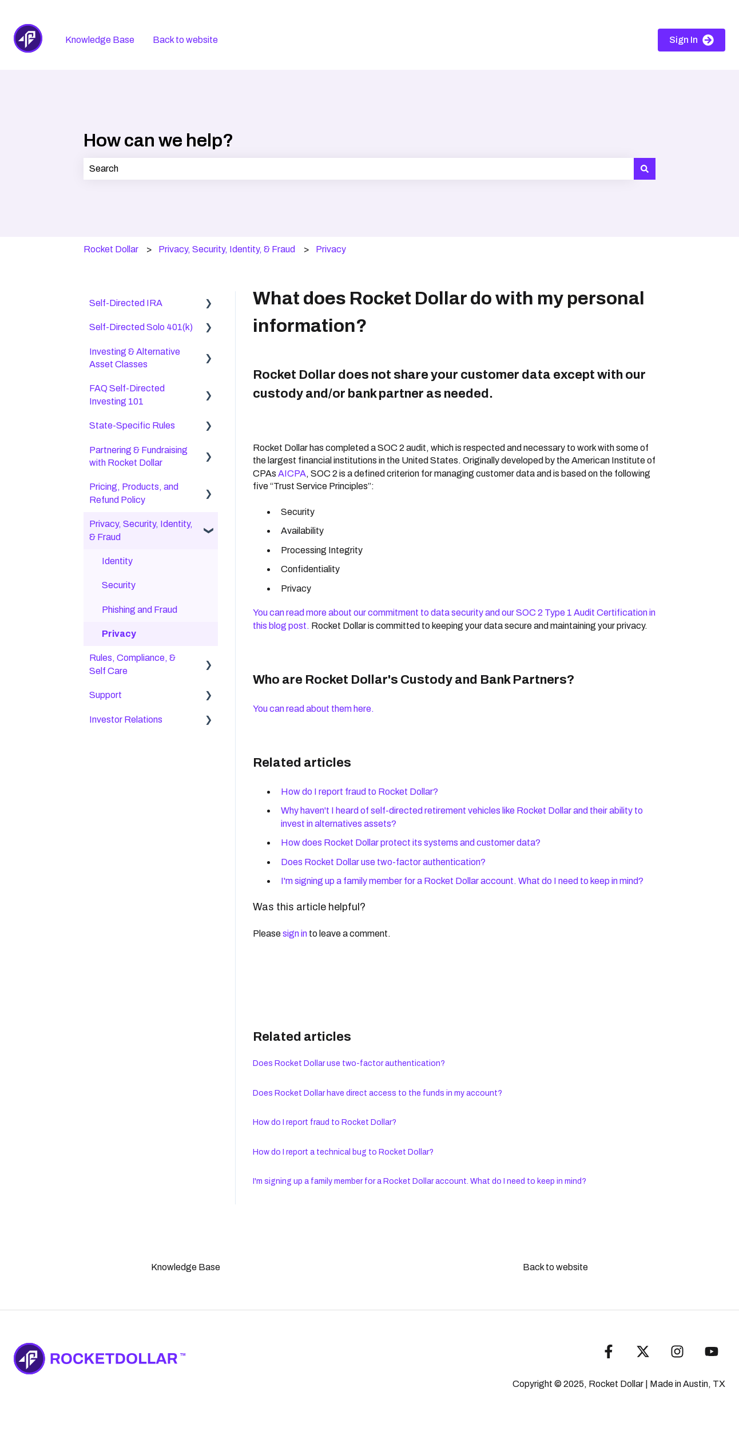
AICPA (292, 473)
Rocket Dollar (111, 249)
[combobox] (359, 169)
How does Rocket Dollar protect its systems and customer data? (411, 842)
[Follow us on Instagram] (677, 1351)
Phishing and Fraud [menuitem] (139, 610)
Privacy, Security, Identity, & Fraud (226, 249)
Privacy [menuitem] (119, 634)
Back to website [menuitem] (555, 1267)
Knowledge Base (99, 40)
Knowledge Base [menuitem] (185, 1267)
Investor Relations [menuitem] (125, 719)
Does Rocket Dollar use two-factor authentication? (383, 862)
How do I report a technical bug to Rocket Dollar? (343, 1152)
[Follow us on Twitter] (643, 1351)
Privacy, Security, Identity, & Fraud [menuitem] (141, 530)
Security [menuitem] (119, 585)
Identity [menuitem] (117, 561)
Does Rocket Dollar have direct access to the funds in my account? (377, 1093)
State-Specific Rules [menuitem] (132, 425)
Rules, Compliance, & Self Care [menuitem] (132, 664)
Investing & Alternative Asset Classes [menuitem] (134, 358)
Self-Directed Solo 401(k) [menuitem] (141, 327)
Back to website (185, 40)
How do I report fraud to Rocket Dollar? (359, 791)
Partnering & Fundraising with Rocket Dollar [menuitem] (138, 456)
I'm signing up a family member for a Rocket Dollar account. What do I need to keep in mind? (462, 881)
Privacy (331, 249)
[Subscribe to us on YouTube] (711, 1351)
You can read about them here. (314, 708)
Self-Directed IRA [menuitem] (125, 303)
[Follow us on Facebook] (608, 1351)
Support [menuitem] (105, 695)
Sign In (691, 40)
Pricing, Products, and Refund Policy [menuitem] (133, 493)
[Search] (644, 169)
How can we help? (158, 140)
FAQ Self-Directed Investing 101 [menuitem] (127, 394)
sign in (295, 933)
